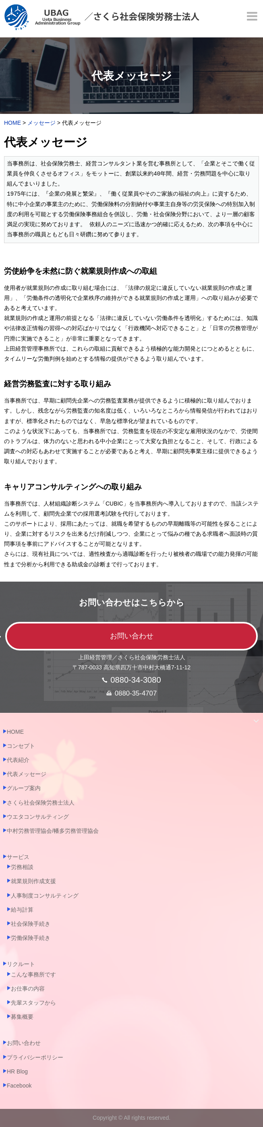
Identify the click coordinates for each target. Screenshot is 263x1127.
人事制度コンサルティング (45, 895)
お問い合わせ (131, 636)
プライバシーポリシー (35, 1057)
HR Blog (17, 1071)
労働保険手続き (30, 938)
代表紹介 (18, 760)
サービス (18, 857)
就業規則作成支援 (33, 881)
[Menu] (253, 16)
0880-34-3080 (135, 679)
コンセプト (21, 746)
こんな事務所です (33, 974)
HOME (15, 732)
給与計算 (22, 909)
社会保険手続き (30, 924)
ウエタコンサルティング (38, 816)
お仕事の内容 (28, 988)
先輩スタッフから (33, 1002)
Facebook (19, 1085)
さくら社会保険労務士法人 (41, 802)
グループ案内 (24, 788)
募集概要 (22, 1016)
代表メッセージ (26, 774)
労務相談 (22, 867)
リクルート (21, 964)
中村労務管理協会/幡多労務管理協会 (53, 831)
